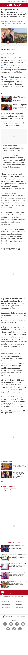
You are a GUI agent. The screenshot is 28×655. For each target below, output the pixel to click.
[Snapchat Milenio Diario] (20, 628)
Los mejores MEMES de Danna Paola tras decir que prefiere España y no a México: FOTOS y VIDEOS (19, 474)
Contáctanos (6, 604)
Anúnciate (5, 611)
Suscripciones (6, 607)
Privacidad (19, 604)
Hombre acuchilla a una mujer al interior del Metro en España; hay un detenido (19, 466)
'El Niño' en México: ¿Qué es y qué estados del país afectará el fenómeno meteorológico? (18, 583)
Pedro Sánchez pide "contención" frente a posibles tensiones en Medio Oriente (19, 98)
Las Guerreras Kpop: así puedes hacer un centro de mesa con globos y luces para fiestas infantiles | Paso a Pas (17, 575)
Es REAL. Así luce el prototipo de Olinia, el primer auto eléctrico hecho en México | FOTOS (17, 565)
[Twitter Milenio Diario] (11, 624)
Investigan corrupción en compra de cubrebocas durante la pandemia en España (20, 106)
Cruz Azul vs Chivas (12, 1)
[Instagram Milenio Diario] (17, 624)
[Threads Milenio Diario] (23, 624)
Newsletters (5, 601)
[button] (1, 5)
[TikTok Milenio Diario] (14, 628)
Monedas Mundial (21, 1)
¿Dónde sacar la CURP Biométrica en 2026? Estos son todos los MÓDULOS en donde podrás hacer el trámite (18, 557)
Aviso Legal (19, 607)
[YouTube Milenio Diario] (8, 628)
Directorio (19, 601)
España (6, 490)
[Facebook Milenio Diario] (5, 624)
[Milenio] (14, 5)
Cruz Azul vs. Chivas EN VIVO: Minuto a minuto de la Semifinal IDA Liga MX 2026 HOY (17, 547)
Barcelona (13, 490)
